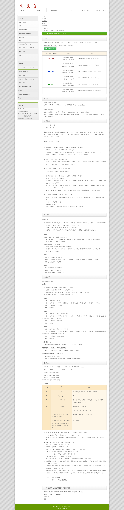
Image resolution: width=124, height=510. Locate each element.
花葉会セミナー (23, 22)
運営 (20, 41)
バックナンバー (23, 59)
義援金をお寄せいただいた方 (26, 79)
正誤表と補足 (46, 380)
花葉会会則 (54, 10)
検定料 (44, 18)
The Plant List (55, 432)
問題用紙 (46, 496)
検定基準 (44, 25)
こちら (62, 45)
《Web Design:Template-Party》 (62, 508)
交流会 (21, 26)
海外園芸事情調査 (24, 29)
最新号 (21, 55)
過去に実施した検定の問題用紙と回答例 (53, 30)
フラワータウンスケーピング (26, 67)
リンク (70, 10)
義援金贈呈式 (22, 82)
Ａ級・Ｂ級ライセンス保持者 (26, 47)
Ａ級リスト (45, 377)
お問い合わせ (85, 10)
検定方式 (44, 23)
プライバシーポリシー (102, 10)
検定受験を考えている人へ (26, 44)
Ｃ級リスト (45, 372)
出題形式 (44, 21)
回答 (45, 499)
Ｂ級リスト (45, 375)
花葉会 (60, 506)
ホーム (22, 10)
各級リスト (45, 28)
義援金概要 (22, 76)
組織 (38, 10)
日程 (43, 16)
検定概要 (21, 37)
